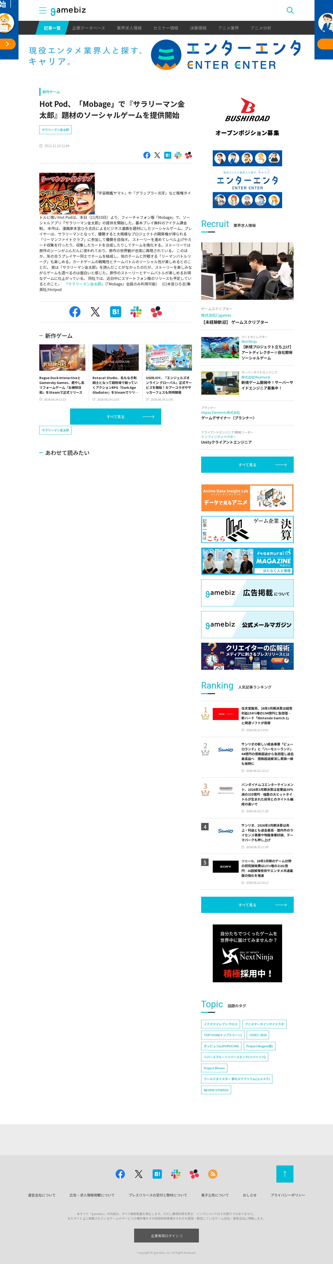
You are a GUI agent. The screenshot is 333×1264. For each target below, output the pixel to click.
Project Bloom (214, 1068)
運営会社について (42, 1195)
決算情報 (198, 28)
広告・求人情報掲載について (92, 1195)
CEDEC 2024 (257, 1035)
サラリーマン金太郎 (55, 129)
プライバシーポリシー (288, 1195)
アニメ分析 (260, 28)
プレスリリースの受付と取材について (158, 1195)
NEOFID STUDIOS (216, 1090)
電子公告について (215, 1195)
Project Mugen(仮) (259, 1046)
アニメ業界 (228, 28)
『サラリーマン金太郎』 (84, 284)
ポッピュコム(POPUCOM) (221, 1046)
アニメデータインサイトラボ (264, 1024)
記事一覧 (52, 28)
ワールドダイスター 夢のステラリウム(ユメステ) (237, 1079)
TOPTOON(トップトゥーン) (223, 1035)
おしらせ (250, 1195)
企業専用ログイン (166, 1235)
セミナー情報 (165, 28)
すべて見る (116, 416)
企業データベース (88, 28)
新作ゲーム (51, 91)
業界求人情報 (129, 28)
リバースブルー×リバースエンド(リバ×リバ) (235, 1057)
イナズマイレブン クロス (220, 1024)
